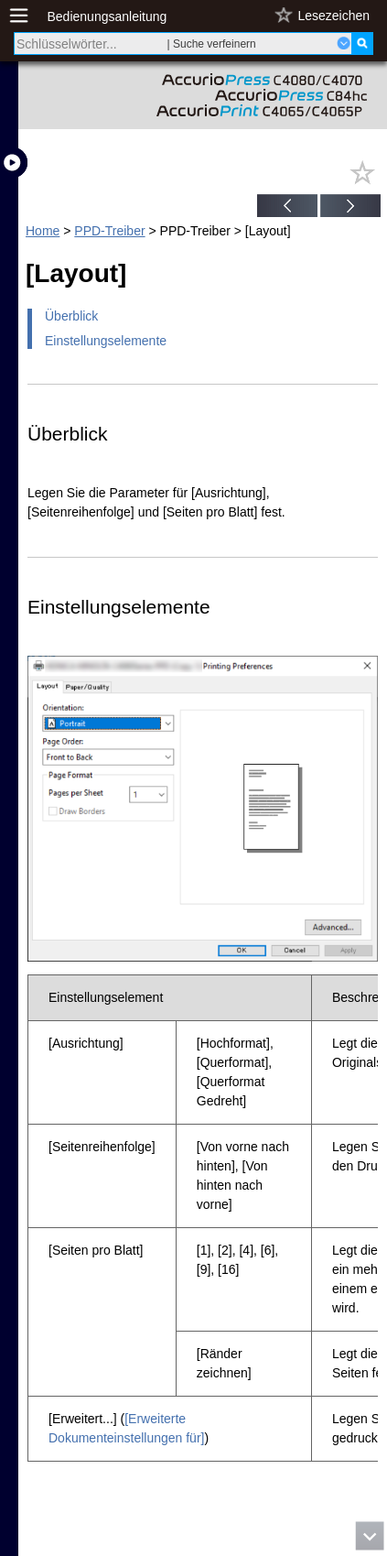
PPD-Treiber (109, 230)
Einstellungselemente (106, 340)
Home (42, 230)
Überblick (71, 316)
